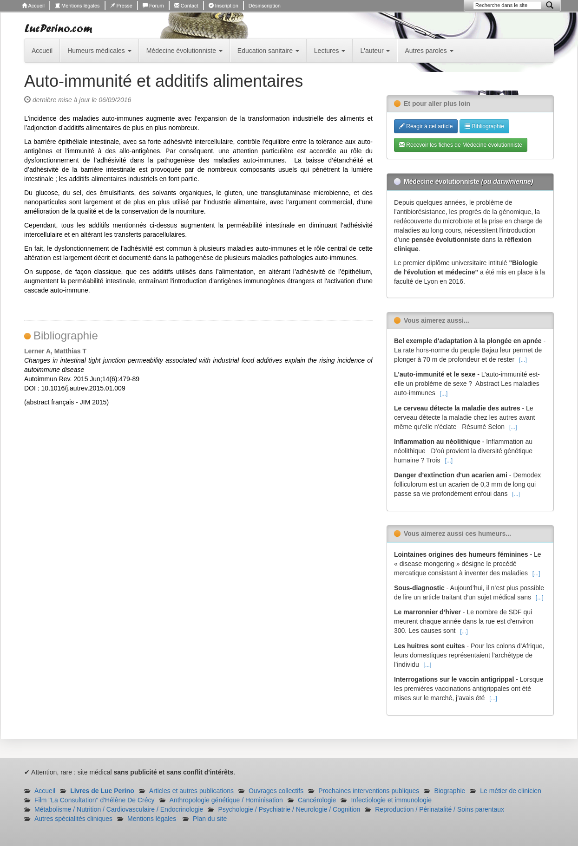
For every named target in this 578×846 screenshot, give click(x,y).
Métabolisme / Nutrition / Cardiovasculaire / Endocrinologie (118, 809)
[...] (523, 360)
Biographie (449, 790)
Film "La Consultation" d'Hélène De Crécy (94, 800)
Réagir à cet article (426, 126)
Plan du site (210, 818)
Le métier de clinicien (510, 790)
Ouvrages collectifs (276, 790)
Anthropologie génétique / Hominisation (226, 800)
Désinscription (265, 5)
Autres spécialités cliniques (73, 818)
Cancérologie (317, 800)
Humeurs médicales (99, 50)
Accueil (33, 5)
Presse (121, 5)
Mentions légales (77, 5)
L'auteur (375, 50)
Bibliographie (484, 126)
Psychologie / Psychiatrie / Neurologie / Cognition (289, 809)
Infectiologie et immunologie (391, 800)
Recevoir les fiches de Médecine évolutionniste (460, 145)
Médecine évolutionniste (184, 50)
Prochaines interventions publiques (368, 790)
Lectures (330, 50)
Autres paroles (429, 50)
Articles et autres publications (191, 790)
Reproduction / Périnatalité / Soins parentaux (439, 809)
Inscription (223, 5)
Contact (186, 5)
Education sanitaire (268, 50)
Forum (153, 5)
